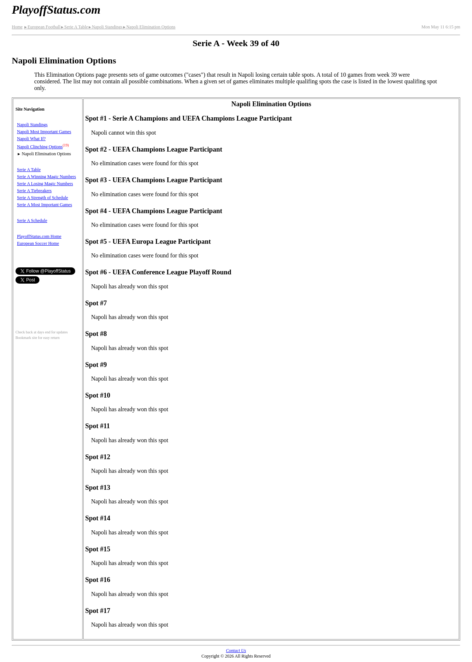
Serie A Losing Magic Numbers (45, 183)
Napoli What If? (31, 138)
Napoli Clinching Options (40, 146)
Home (17, 27)
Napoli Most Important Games (44, 131)
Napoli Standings (105, 27)
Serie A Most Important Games (44, 204)
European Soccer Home (38, 243)
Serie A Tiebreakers (34, 190)
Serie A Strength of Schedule (42, 197)
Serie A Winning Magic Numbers (46, 176)
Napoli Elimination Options (149, 27)
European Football (42, 27)
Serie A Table (74, 27)
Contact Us (236, 650)
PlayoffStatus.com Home (39, 236)
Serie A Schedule (32, 220)
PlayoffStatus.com (56, 9)
